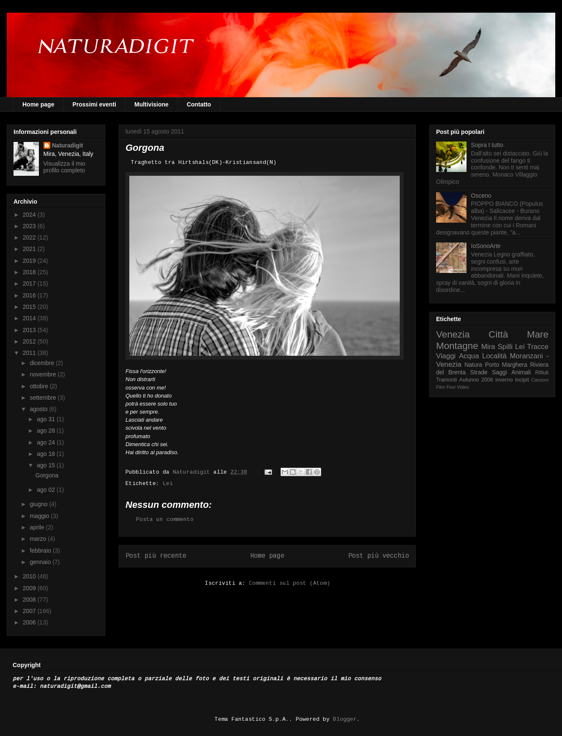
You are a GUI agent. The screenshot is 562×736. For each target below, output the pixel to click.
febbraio (41, 550)
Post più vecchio (378, 556)
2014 (30, 318)
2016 (30, 295)
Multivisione (151, 104)
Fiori (451, 387)
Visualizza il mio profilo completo (64, 167)
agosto (39, 409)
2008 (30, 599)
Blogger (345, 719)
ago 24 (47, 442)
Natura (473, 364)
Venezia (453, 334)
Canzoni (539, 379)
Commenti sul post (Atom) (289, 583)
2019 (30, 260)
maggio (40, 515)
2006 (30, 622)
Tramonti (446, 380)
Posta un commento (165, 519)
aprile (38, 527)
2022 (30, 237)
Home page (38, 104)
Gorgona (46, 475)
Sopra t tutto (487, 145)
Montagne (457, 346)
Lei (168, 483)
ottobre (39, 386)
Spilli (505, 347)
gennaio (41, 562)
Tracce (537, 347)
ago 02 (47, 489)
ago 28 (47, 430)
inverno (504, 380)
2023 (30, 226)
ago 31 (47, 419)
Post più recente (155, 556)
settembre (43, 397)
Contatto (199, 104)
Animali (521, 372)
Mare (537, 334)
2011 (30, 352)
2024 (30, 214)
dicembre (42, 363)
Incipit (522, 380)
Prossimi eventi (94, 104)
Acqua (469, 356)
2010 (30, 576)
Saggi (499, 372)
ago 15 (47, 465)
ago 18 (47, 453)
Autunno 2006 (476, 380)
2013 (30, 330)
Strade (479, 372)
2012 (30, 341)
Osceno (481, 195)
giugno (39, 504)
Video (463, 387)
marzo (39, 538)
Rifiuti (542, 373)
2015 (30, 306)
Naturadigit (193, 472)
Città (498, 334)
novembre (43, 374)
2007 (30, 611)
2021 (30, 248)
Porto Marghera (506, 364)
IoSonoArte (486, 246)
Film (440, 387)
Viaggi (446, 356)
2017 (30, 283)
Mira (488, 347)
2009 (30, 588)
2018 (30, 272)
